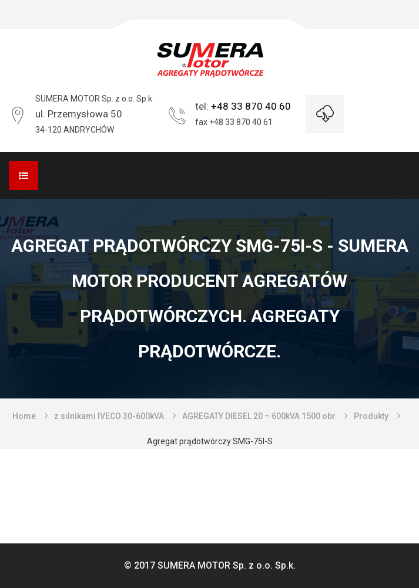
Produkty (371, 416)
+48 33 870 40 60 (251, 106)
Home (24, 416)
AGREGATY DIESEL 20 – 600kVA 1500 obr (259, 416)
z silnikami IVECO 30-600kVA (109, 416)
